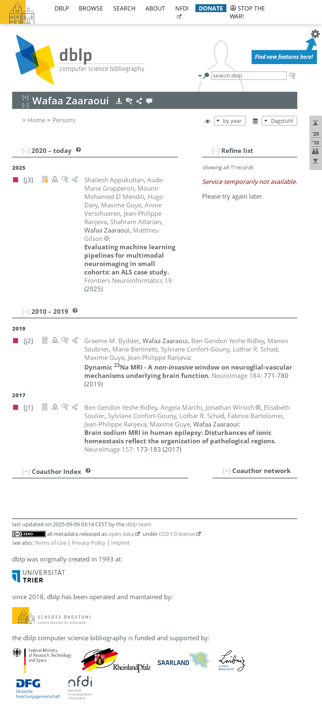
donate (211, 8)
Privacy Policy (89, 542)
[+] (227, 470)
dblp (62, 8)
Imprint (120, 542)
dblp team (138, 524)
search (124, 8)
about (155, 8)
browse (91, 8)
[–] (216, 150)
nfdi (182, 8)
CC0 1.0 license (177, 534)
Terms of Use (50, 542)
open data (121, 534)
